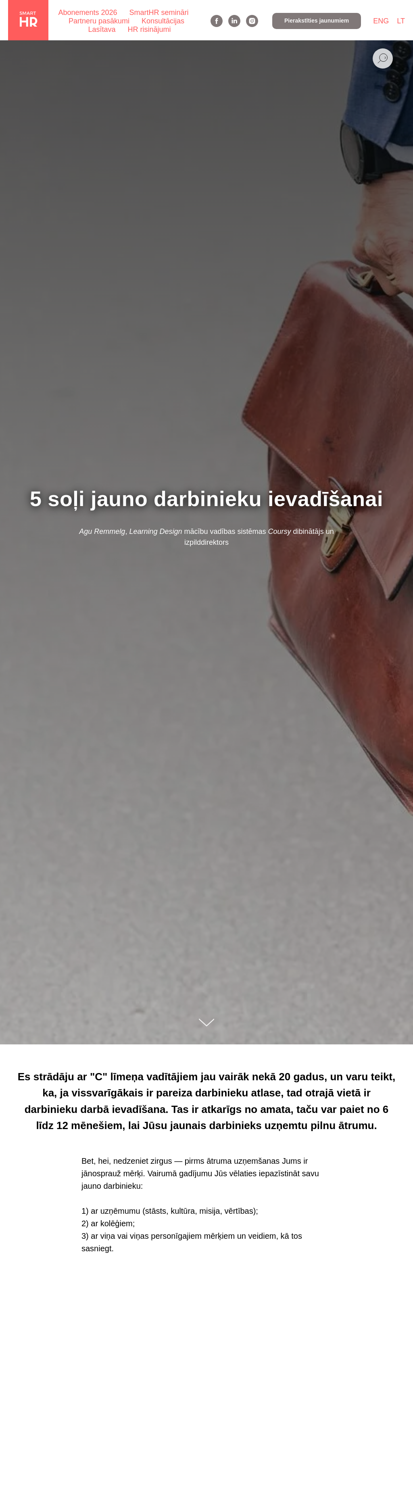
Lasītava (101, 29)
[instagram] (252, 21)
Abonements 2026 (87, 12)
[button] (316, 21)
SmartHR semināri (159, 12)
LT (401, 21)
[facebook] (217, 21)
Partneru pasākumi (99, 21)
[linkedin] (234, 21)
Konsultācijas (163, 21)
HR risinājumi (149, 29)
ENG (381, 21)
